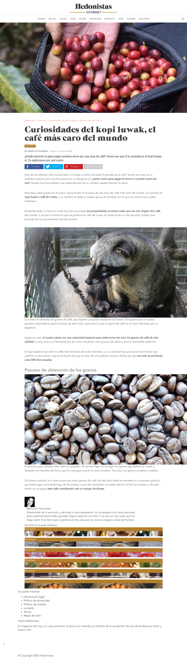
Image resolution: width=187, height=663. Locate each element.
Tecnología (95, 19)
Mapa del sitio (32, 615)
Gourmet (131, 19)
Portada (41, 19)
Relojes (52, 19)
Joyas (120, 19)
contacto (29, 608)
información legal (34, 597)
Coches (63, 19)
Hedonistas (93, 7)
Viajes (73, 19)
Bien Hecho (144, 19)
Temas (27, 612)
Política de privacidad (37, 600)
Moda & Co (109, 19)
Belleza (82, 19)
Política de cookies (35, 604)
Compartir (35, 167)
